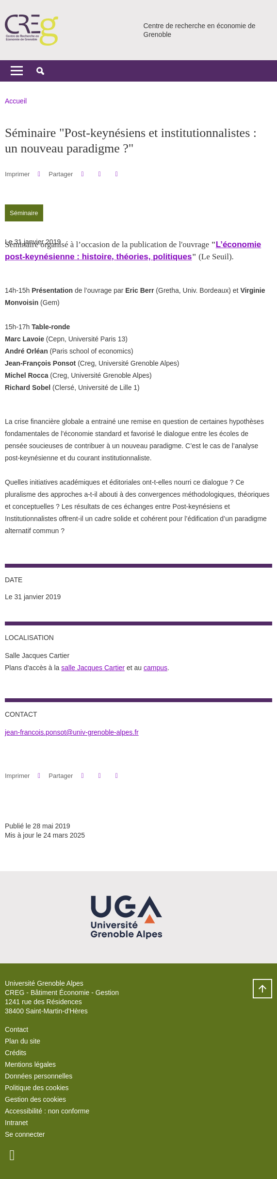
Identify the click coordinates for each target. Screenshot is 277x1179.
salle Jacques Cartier (93, 668)
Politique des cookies (37, 1088)
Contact (16, 1029)
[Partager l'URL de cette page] (116, 174)
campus (155, 668)
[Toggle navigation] (17, 71)
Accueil (16, 101)
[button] (40, 71)
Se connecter (25, 1134)
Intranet (16, 1123)
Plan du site (22, 1041)
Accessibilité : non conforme (47, 1111)
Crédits (15, 1053)
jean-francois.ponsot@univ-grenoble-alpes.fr (72, 732)
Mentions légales (30, 1064)
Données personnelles (38, 1076)
